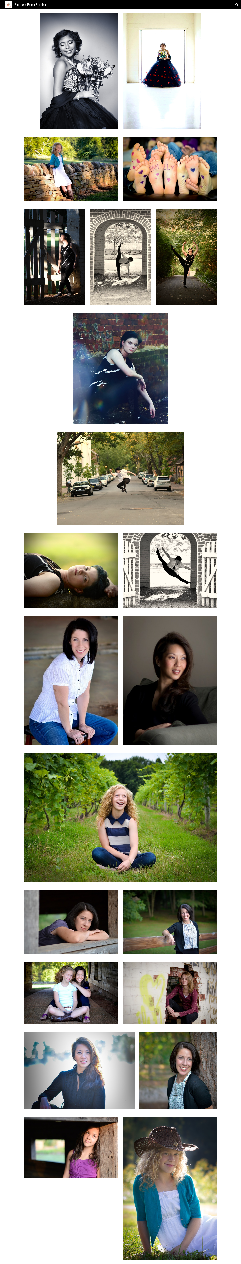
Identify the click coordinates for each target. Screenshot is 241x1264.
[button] (237, 5)
